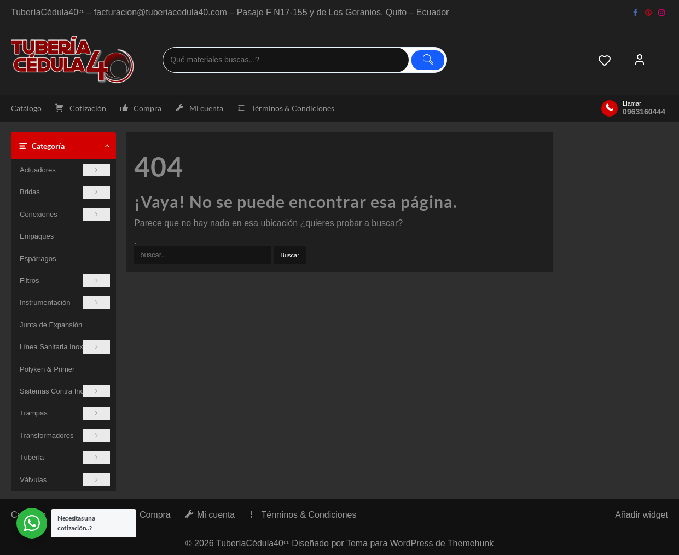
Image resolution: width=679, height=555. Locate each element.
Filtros (65, 280)
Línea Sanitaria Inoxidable (65, 346)
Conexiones (65, 214)
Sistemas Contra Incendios (65, 391)
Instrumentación (65, 302)
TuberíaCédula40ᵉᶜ (252, 542)
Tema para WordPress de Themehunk (420, 542)
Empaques (37, 236)
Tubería (65, 457)
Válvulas (65, 479)
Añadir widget (641, 514)
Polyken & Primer (47, 369)
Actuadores (65, 170)
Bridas (65, 192)
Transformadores (65, 435)
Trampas (65, 413)
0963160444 (644, 111)
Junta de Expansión (51, 325)
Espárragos (38, 259)
